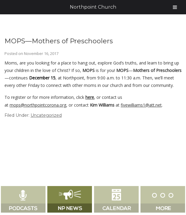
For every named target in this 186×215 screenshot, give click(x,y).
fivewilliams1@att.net (141, 105)
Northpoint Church (93, 7)
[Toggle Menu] (175, 7)
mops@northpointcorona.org (38, 105)
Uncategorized (46, 115)
